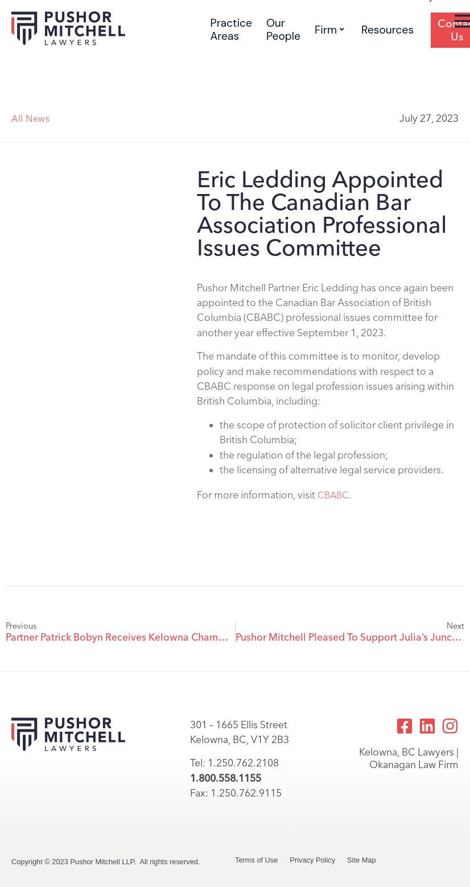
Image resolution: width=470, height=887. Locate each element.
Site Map (361, 860)
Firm (329, 30)
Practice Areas (231, 29)
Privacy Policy (312, 860)
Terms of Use (256, 860)
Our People (283, 29)
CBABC (333, 495)
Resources (387, 30)
